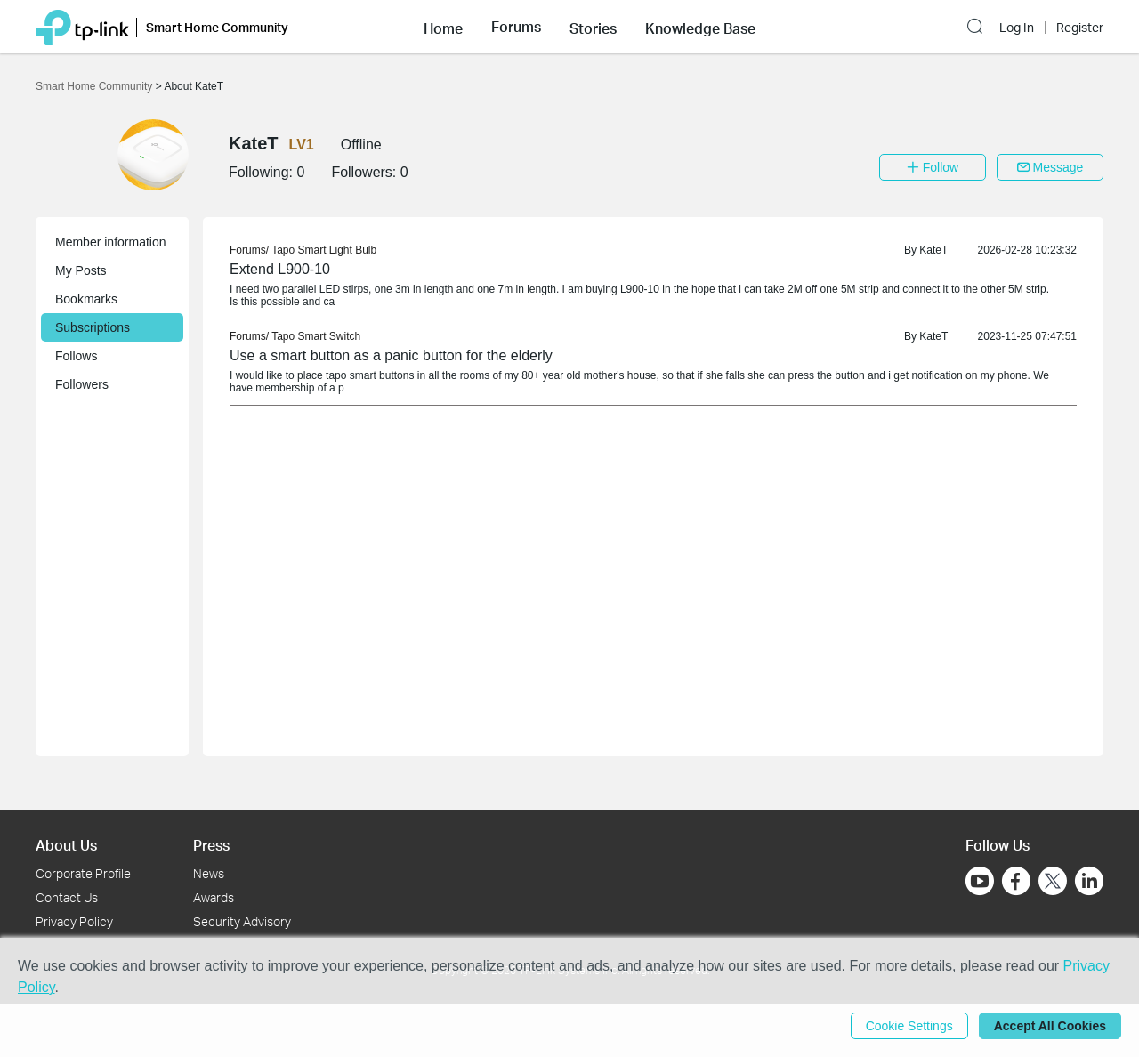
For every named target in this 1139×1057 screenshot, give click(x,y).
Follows (76, 356)
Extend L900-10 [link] (280, 269)
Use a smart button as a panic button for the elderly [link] (391, 355)
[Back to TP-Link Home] (82, 26)
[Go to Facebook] (1016, 881)
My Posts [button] (81, 270)
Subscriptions (92, 327)
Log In (1016, 27)
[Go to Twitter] (1052, 883)
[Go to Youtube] (979, 881)
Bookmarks (86, 299)
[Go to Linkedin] (1089, 881)
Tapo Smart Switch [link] (315, 336)
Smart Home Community (96, 86)
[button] (443, 26)
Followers (82, 384)
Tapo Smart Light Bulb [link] (323, 250)
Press (211, 844)
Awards (213, 897)
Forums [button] (516, 27)
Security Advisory (242, 921)
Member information (110, 242)
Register (1079, 27)
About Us (66, 844)
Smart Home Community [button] (217, 27)
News (208, 873)
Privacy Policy (74, 921)
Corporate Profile (83, 873)
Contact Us (67, 897)
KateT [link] (933, 250)
